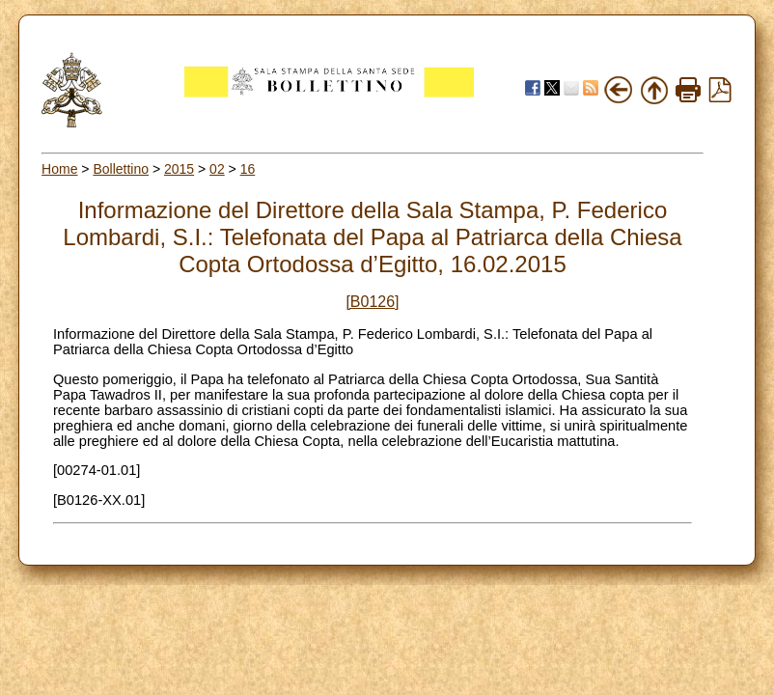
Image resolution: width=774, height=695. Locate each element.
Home (59, 169)
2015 (179, 169)
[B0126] (372, 301)
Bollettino (121, 169)
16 (248, 169)
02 (217, 169)
